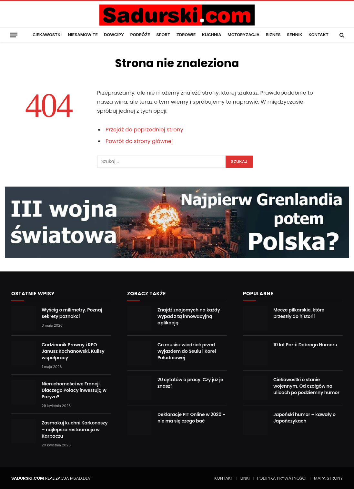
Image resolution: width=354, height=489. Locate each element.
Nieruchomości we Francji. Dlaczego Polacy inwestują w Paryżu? (74, 390)
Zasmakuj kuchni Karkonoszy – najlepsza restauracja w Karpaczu (75, 429)
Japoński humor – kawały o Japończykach (304, 417)
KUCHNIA (211, 34)
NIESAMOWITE (83, 34)
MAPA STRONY (328, 478)
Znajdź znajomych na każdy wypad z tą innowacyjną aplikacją (188, 316)
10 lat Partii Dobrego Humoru (305, 344)
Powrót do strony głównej (139, 141)
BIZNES (273, 34)
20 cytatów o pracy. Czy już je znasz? (190, 382)
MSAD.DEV (80, 478)
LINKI (245, 478)
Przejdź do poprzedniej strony (144, 129)
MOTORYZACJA (243, 34)
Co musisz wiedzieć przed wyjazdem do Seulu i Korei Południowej (186, 351)
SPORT (163, 34)
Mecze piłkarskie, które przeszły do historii (298, 313)
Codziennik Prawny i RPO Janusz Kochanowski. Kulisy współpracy (73, 351)
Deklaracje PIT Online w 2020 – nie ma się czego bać (191, 417)
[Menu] (13, 35)
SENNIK (294, 34)
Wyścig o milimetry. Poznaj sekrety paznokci (72, 313)
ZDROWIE (186, 34)
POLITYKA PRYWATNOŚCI (282, 478)
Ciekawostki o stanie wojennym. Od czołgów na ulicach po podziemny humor (306, 386)
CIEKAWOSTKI (47, 34)
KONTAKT (318, 34)
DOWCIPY (114, 34)
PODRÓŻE (140, 34)
